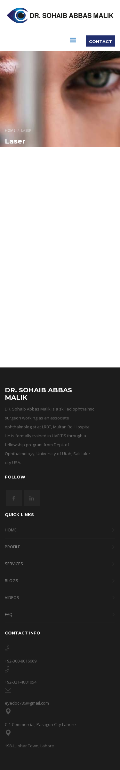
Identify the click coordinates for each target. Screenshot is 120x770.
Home (10, 130)
